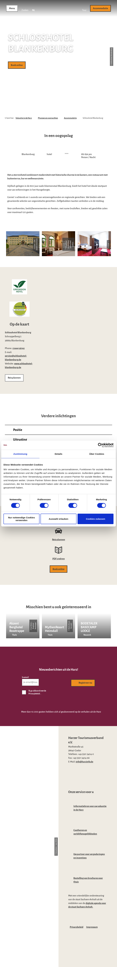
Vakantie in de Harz (24, 118)
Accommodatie (70, 118)
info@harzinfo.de (84, 762)
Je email (25, 677)
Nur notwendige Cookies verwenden (21, 518)
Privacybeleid (76, 927)
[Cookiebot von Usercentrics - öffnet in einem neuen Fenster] (100, 445)
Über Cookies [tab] (96, 453)
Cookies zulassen (95, 519)
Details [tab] (58, 453)
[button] (84, 8)
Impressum (92, 927)
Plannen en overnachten (48, 118)
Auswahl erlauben (58, 519)
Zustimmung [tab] (20, 453)
